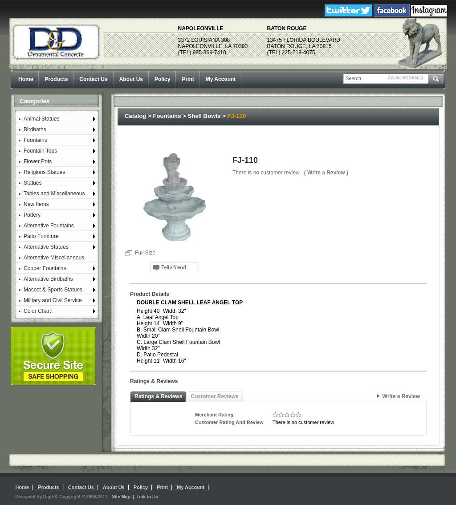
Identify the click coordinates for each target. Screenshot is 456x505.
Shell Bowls (203, 116)
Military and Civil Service (53, 300)
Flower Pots (38, 161)
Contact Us (93, 79)
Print (188, 79)
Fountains (35, 140)
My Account (221, 79)
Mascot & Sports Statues (53, 290)
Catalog (135, 116)
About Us (131, 79)
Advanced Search (405, 77)
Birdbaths (35, 129)
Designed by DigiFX (36, 496)
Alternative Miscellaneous (54, 258)
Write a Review (401, 396)
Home (25, 79)
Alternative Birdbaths (48, 279)
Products (56, 79)
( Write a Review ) (326, 173)
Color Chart (37, 311)
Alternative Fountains (49, 225)
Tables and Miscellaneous (54, 193)
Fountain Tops (40, 151)
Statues (33, 183)
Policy (162, 79)
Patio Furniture (41, 236)
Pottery (32, 215)
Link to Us (147, 496)
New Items (36, 204)
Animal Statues (42, 119)
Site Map (121, 496)
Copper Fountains (45, 268)
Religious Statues (44, 172)
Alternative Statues (46, 247)
